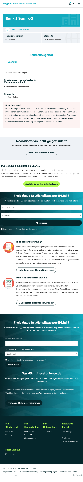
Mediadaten (29, 431)
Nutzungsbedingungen (48, 471)
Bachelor (12, 61)
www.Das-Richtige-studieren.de (24, 402)
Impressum (7, 471)
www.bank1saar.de (53, 40)
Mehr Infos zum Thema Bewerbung (36, 270)
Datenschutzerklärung (29, 471)
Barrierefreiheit (65, 471)
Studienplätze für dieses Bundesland (41, 352)
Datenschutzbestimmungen (26, 229)
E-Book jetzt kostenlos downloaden (36, 302)
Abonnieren (41, 222)
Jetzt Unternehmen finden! (41, 152)
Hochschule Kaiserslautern (17, 86)
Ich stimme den (21, 229)
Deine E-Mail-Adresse (41, 342)
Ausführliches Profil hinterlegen (41, 183)
